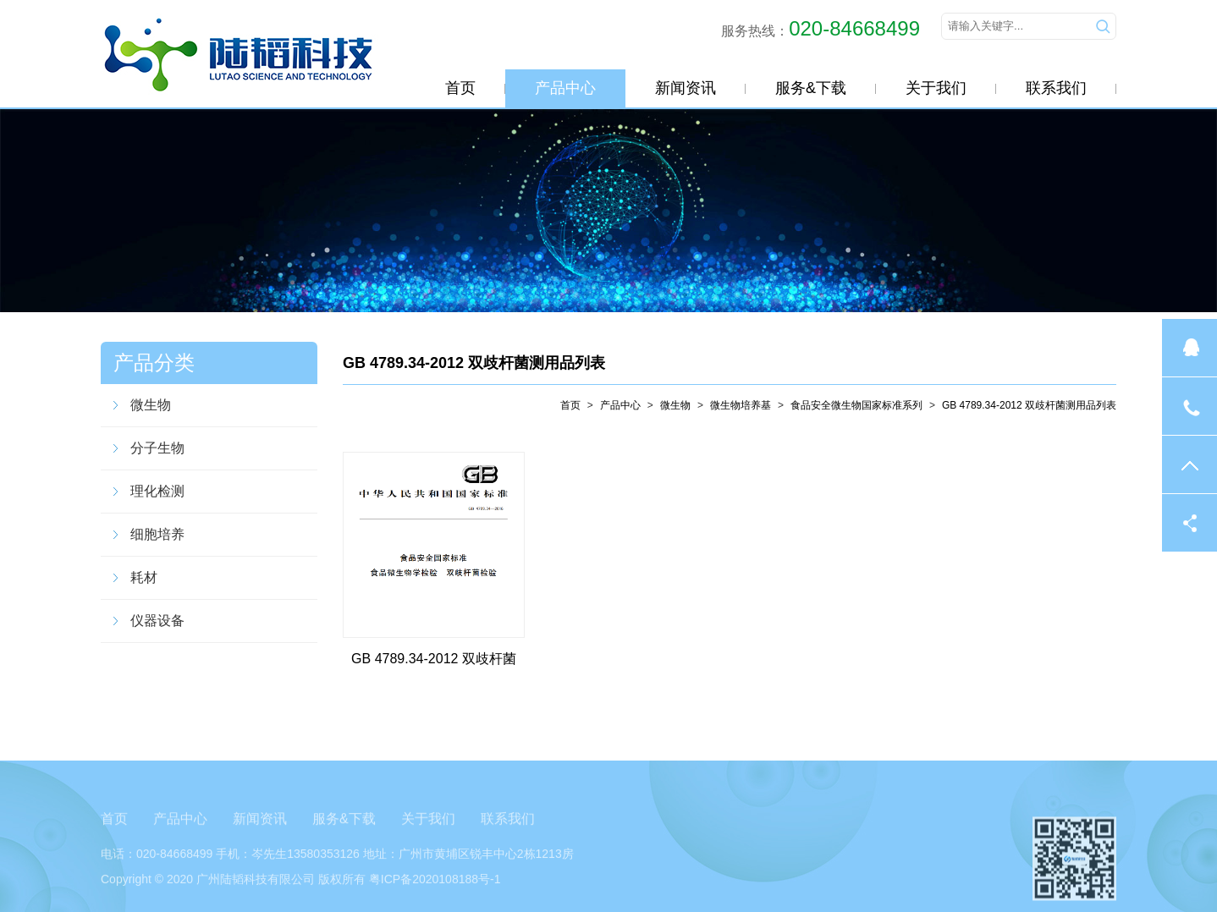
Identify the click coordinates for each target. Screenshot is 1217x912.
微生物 (150, 405)
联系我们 (1056, 88)
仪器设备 (157, 620)
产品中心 (565, 88)
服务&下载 (810, 88)
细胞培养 (157, 534)
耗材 (143, 577)
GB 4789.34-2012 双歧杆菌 (433, 658)
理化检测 (157, 491)
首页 (460, 88)
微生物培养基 (740, 405)
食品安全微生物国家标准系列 (856, 405)
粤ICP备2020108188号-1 (435, 889)
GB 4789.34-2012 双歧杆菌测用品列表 (474, 362)
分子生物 (157, 448)
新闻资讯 (685, 88)
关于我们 (936, 88)
